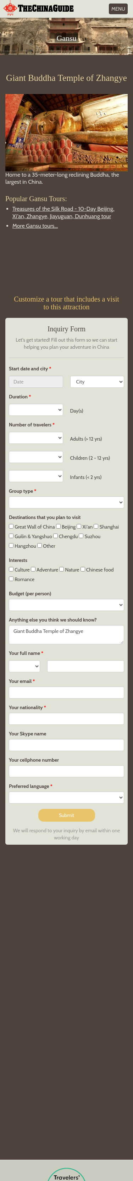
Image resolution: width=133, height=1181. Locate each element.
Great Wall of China (32, 527)
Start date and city (29, 368)
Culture (19, 570)
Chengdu (65, 536)
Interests (18, 560)
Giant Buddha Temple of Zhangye (66, 634)
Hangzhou (22, 546)
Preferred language (29, 786)
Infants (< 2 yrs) (86, 477)
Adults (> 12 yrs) (86, 439)
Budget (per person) (30, 593)
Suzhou (89, 536)
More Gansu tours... (35, 225)
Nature (69, 570)
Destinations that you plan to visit (45, 517)
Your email (20, 681)
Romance (21, 579)
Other (46, 546)
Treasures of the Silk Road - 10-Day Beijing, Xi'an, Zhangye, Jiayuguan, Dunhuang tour (63, 212)
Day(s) (76, 411)
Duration (18, 396)
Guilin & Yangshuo (30, 536)
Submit (66, 815)
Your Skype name (27, 733)
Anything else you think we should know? (53, 620)
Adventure (45, 570)
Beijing (66, 527)
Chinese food (97, 570)
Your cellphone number (34, 760)
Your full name (24, 653)
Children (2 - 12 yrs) (90, 458)
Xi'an (85, 527)
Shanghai (106, 527)
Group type (21, 491)
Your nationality (26, 707)
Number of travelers (30, 424)
